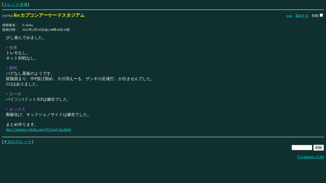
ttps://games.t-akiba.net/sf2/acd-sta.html (38, 129)
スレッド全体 (15, 4)
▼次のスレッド (17, 142)
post (289, 16)
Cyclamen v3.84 (310, 157)
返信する (302, 16)
